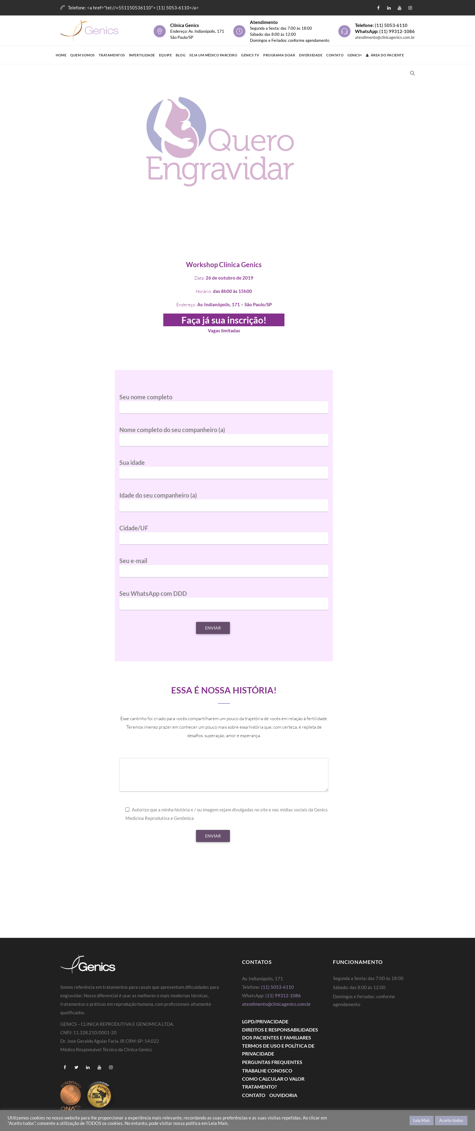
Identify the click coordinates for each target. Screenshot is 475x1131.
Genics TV (250, 55)
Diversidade (310, 55)
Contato (335, 55)
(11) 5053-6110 (391, 25)
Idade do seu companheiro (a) (223, 505)
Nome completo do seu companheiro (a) (223, 439)
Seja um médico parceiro (213, 55)
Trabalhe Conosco (267, 1070)
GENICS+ (354, 55)
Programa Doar (279, 55)
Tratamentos (112, 55)
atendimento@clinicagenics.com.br (385, 37)
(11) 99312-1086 (397, 31)
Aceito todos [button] (451, 1120)
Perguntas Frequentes (272, 1062)
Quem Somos (82, 55)
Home (61, 55)
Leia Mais (421, 1120)
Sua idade (223, 472)
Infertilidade (142, 55)
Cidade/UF (223, 537)
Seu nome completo (223, 406)
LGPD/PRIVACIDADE (265, 1021)
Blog (180, 55)
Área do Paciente (385, 55)
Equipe (165, 55)
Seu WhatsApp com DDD (223, 603)
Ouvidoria (283, 1095)
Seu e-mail (223, 570)
